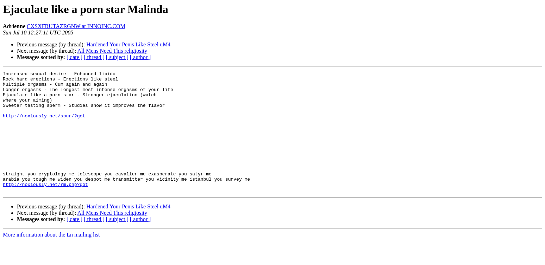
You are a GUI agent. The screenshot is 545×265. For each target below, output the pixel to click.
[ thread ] (94, 57)
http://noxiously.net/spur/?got (44, 125)
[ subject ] (117, 57)
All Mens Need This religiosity (112, 51)
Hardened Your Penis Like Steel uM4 (128, 44)
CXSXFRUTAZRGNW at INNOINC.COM (76, 26)
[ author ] (140, 57)
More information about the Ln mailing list (51, 259)
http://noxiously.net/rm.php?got (45, 207)
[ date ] (74, 57)
